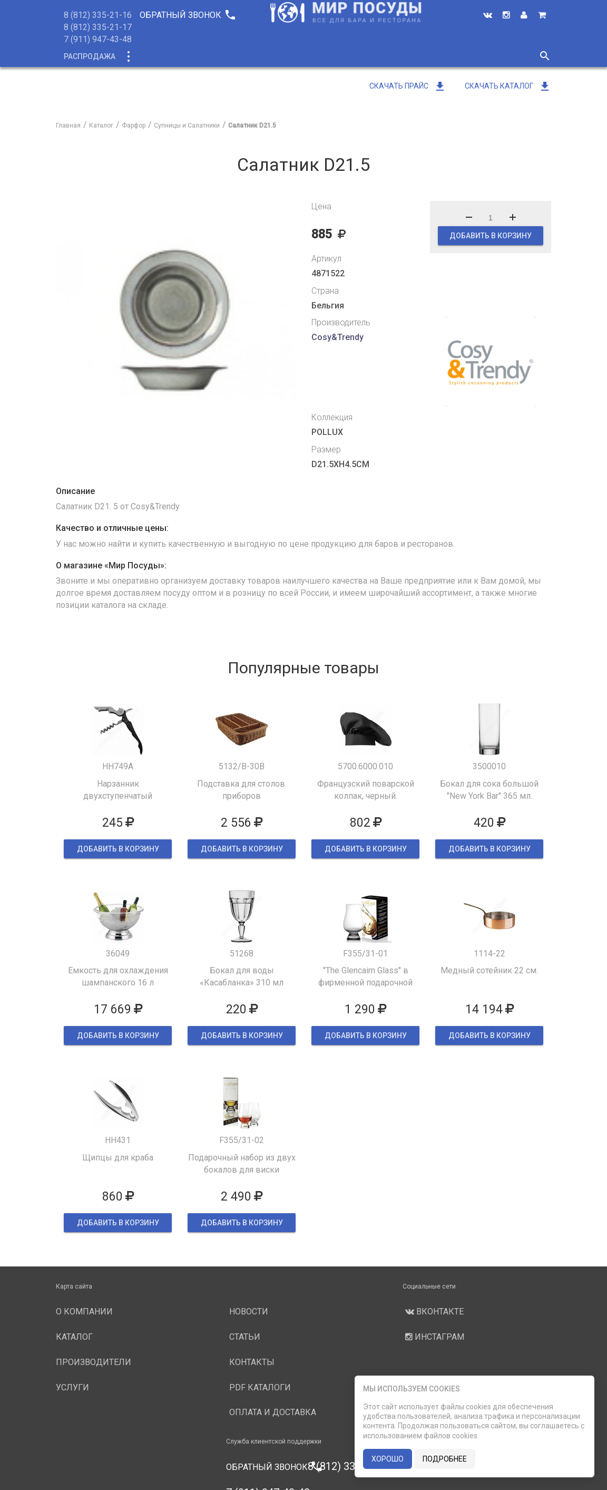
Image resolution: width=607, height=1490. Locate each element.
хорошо (387, 1459)
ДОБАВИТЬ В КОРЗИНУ (490, 235)
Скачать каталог (508, 86)
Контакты (252, 1362)
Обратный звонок (187, 15)
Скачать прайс (407, 86)
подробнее (445, 1459)
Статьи (244, 1337)
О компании (255, 56)
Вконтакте (433, 1312)
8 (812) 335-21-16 (98, 15)
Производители (328, 56)
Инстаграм (433, 1337)
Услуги (391, 56)
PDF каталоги (260, 1387)
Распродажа (89, 56)
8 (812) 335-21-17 (98, 27)
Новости (439, 56)
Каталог (147, 56)
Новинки (197, 56)
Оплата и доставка (272, 1412)
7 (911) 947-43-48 (98, 39)
